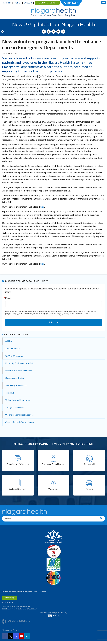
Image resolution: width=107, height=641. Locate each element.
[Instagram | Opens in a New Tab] (16, 636)
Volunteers (53, 489)
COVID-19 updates (14, 356)
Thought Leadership (14, 407)
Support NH (89, 464)
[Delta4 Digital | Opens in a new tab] (16, 621)
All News (9, 341)
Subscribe (53, 322)
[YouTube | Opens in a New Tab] (21, 636)
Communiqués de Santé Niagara (19, 422)
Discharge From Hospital (53, 464)
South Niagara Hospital (16, 385)
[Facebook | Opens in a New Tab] (5, 636)
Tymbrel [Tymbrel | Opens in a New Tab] (16, 630)
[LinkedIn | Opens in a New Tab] (27, 636)
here (42, 206)
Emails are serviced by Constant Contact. (60, 315)
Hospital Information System (18, 370)
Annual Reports (12, 348)
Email (8, 298)
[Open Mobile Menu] (103, 2)
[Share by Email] (58, 31)
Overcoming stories (14, 378)
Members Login (9, 598)
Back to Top (6, 602)
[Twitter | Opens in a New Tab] (10, 636)
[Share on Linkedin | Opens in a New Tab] (53, 31)
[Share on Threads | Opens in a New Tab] (49, 31)
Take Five (9, 392)
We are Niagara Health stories (19, 415)
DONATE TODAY (47, 3)
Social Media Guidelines (37, 592)
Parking (89, 489)
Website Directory (17, 489)
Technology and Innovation (18, 400)
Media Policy (22, 592)
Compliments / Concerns (18, 464)
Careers (28, 3)
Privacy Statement (9, 592)
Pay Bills (7, 3)
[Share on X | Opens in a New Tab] (63, 31)
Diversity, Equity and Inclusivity (20, 363)
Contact (72, 3)
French (17, 3)
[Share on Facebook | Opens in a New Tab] (44, 31)
